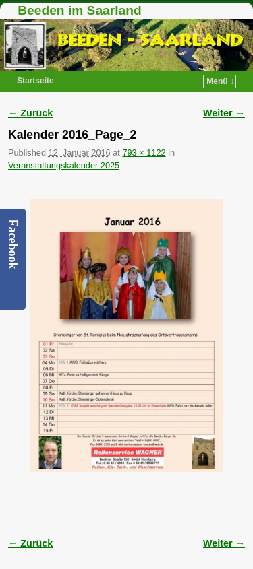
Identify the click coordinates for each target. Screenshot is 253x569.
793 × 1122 (143, 152)
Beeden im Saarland (79, 10)
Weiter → (224, 113)
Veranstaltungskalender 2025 (63, 165)
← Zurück (30, 113)
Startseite (35, 81)
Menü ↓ (220, 81)
